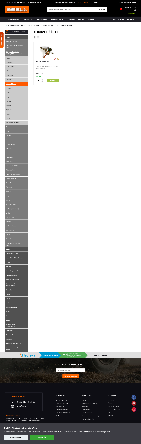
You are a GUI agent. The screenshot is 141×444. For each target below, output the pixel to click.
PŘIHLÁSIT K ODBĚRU (70, 376)
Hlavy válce (9, 62)
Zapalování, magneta (12, 123)
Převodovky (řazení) (12, 166)
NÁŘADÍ (91, 19)
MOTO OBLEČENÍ (118, 19)
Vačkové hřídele (11, 226)
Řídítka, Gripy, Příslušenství (11, 325)
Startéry (8, 118)
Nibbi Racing (42, 19)
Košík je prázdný (132, 13)
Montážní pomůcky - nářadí (13, 349)
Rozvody (8, 101)
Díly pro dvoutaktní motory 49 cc (14, 47)
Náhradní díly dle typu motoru (13, 244)
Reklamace (59, 416)
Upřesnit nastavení (16, 437)
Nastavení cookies (88, 419)
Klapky (8, 114)
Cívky (7, 127)
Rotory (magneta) (11, 179)
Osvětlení (9, 335)
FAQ (109, 413)
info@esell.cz (23, 406)
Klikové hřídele (66, 25)
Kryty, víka (9, 110)
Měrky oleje (9, 157)
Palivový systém (11, 275)
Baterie (8, 267)
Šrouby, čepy (10, 217)
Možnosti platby (61, 400)
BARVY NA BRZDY (57, 19)
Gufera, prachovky (12, 307)
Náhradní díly (13, 19)
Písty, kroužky (10, 161)
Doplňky (71, 19)
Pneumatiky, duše (12, 254)
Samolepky (9, 316)
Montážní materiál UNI (13, 343)
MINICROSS (130, 19)
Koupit (52, 80)
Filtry (8, 294)
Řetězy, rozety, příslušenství (11, 285)
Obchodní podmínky (62, 410)
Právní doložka (87, 413)
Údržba (81, 19)
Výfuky (8, 320)
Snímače (8, 191)
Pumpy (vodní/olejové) (13, 174)
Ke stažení (111, 400)
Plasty (8, 311)
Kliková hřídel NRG (42, 61)
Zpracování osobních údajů (90, 416)
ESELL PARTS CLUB (115, 410)
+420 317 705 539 (83, 2)
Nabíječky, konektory (13, 271)
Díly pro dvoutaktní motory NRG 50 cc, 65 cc (43, 25)
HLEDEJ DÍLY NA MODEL (18, 32)
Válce (8, 71)
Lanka (8, 299)
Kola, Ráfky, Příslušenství (14, 258)
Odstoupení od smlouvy (64, 413)
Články (110, 403)
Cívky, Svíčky (10, 67)
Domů (6, 25)
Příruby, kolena (10, 170)
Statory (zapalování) (12, 209)
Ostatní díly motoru (12, 239)
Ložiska (8, 88)
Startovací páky (11, 204)
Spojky (8, 97)
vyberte (86, 432)
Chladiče (8, 136)
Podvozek (9, 331)
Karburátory (10, 249)
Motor (23, 25)
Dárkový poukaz (113, 406)
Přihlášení (124, 2)
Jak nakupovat (60, 406)
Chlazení (8, 80)
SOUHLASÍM (42, 437)
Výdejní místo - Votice (89, 403)
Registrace (132, 2)
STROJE (110, 416)
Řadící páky (9, 187)
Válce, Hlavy (10, 230)
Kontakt (95, 2)
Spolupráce (85, 406)
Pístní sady (9, 75)
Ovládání (9, 290)
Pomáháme (86, 410)
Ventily (8, 235)
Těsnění (8, 105)
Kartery (8, 58)
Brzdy (8, 262)
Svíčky (8, 213)
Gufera (8, 92)
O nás (84, 400)
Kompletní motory (11, 41)
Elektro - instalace (12, 279)
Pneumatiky (28, 19)
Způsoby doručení (62, 403)
